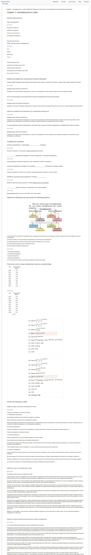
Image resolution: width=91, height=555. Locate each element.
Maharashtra (55, 1)
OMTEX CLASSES (5, 1)
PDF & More (86, 1)
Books (80, 1)
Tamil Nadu (63, 1)
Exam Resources (72, 1)
